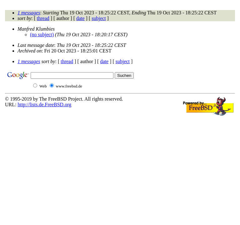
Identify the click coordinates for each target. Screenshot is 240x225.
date (80, 18)
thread (43, 18)
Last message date (36, 45)
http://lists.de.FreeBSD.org (44, 104)
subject (99, 18)
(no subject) (42, 34)
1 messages (29, 12)
